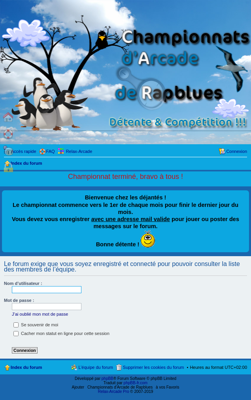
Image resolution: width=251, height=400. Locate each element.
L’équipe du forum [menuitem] (95, 367)
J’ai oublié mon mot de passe (40, 314)
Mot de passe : (19, 300)
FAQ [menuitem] (50, 151)
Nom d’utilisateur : (23, 283)
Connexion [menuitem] (236, 151)
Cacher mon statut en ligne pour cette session (61, 333)
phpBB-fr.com (136, 383)
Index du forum (26, 367)
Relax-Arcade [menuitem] (79, 151)
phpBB (107, 378)
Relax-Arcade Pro (113, 391)
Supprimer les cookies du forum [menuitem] (153, 367)
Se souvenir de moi (35, 324)
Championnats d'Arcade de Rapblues (120, 387)
